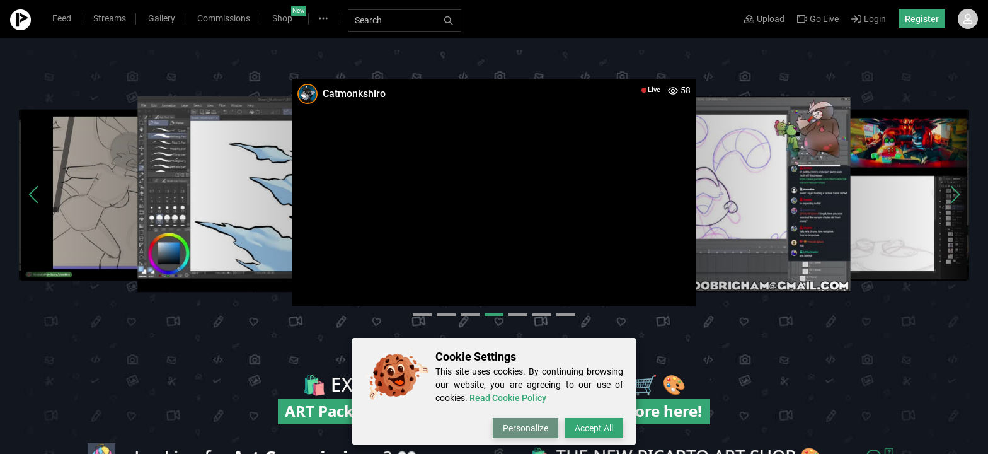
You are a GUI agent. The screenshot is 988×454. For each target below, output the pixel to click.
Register (922, 19)
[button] (33, 195)
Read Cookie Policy (507, 398)
